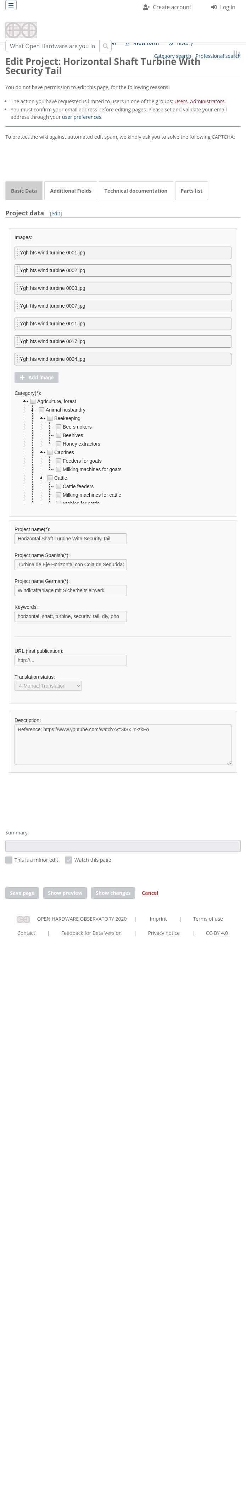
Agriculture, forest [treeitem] (52, 401)
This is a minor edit (36, 859)
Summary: (17, 832)
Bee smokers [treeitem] (73, 427)
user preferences (81, 117)
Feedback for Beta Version (91, 933)
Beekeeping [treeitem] (63, 418)
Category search (172, 56)
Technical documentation (136, 190)
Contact (26, 933)
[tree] (123, 450)
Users (181, 101)
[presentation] (59, 161)
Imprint (158, 918)
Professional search (218, 56)
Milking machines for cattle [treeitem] (87, 495)
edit (55, 213)
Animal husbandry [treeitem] (61, 410)
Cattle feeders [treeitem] (74, 486)
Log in (227, 7)
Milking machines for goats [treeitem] (88, 469)
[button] (36, 377)
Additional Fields (70, 190)
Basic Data (24, 190)
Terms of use (208, 918)
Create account (172, 7)
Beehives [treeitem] (68, 435)
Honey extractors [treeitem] (77, 444)
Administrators (207, 101)
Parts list (192, 190)
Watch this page (92, 859)
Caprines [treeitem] (60, 452)
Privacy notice (164, 933)
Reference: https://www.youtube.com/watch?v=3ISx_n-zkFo (123, 744)
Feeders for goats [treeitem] (78, 461)
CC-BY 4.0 (217, 933)
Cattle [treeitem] (56, 478)
